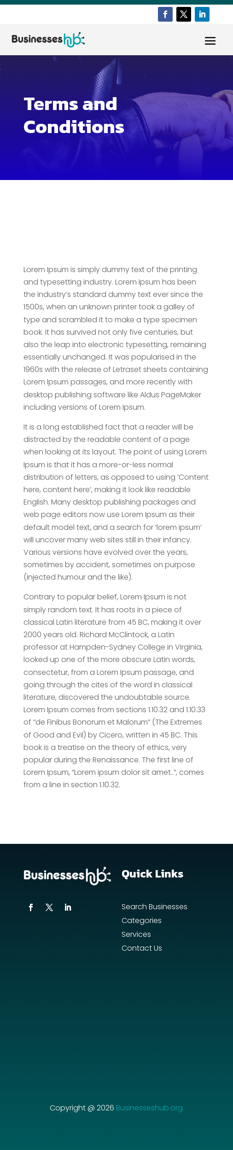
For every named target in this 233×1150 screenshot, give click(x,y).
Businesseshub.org (149, 1108)
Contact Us (142, 949)
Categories (142, 922)
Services (136, 935)
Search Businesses (154, 908)
